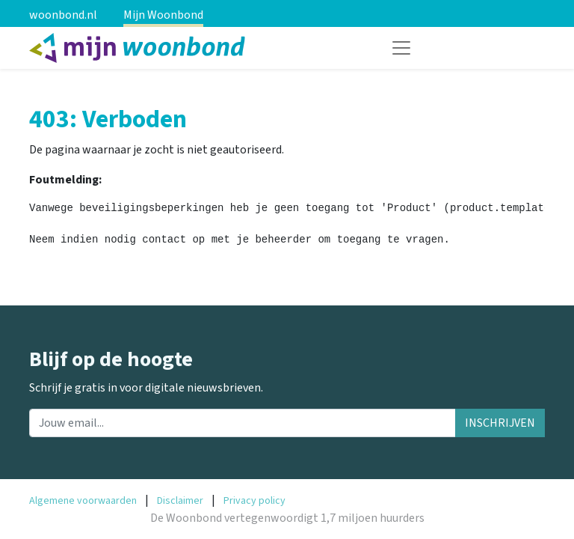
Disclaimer (180, 500)
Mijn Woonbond (163, 15)
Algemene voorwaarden (83, 500)
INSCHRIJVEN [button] (500, 423)
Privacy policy (254, 500)
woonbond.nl (63, 15)
